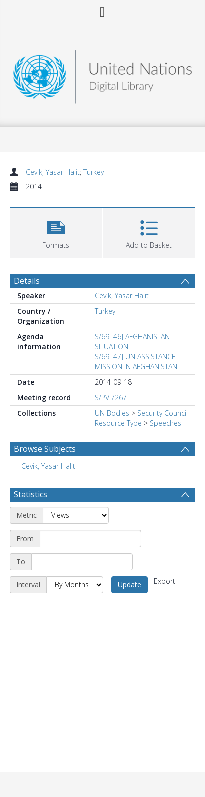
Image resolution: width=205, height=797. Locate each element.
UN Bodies (112, 413)
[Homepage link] (102, 74)
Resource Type (118, 423)
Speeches (166, 423)
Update (130, 584)
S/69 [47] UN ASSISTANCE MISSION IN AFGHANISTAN (136, 361)
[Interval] (75, 584)
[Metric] (76, 515)
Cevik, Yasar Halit (53, 172)
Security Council (163, 413)
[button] (56, 231)
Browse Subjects (45, 448)
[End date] (82, 561)
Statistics (31, 494)
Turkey (94, 172)
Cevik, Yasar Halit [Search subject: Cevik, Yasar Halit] (49, 466)
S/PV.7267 (111, 397)
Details (27, 280)
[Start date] (91, 538)
